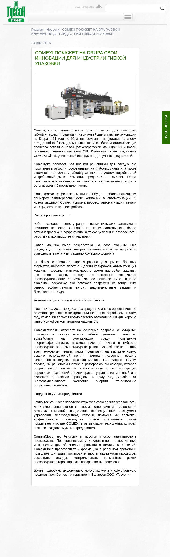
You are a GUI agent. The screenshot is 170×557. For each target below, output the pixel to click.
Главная (37, 29)
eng (91, 6)
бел (77, 6)
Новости (53, 29)
